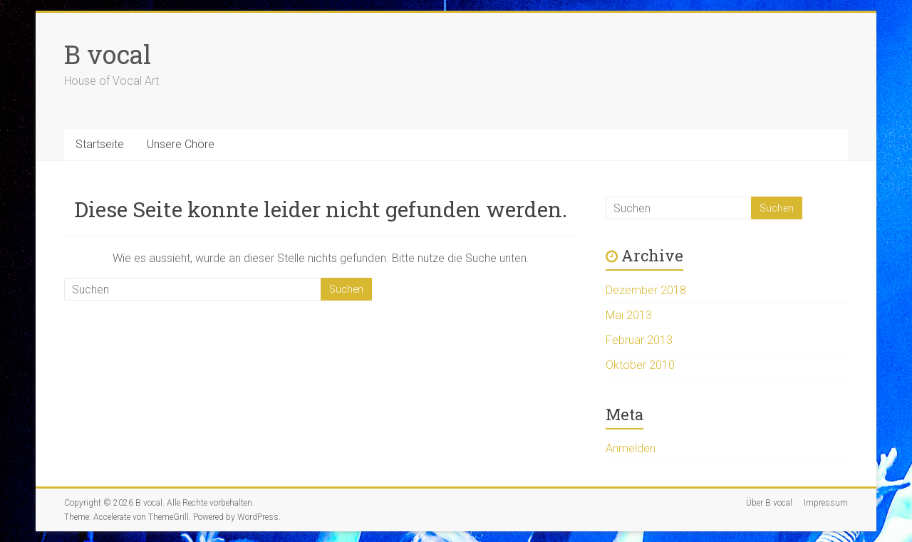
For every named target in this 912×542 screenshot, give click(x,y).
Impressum (826, 503)
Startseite (100, 144)
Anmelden (631, 448)
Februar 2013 (639, 340)
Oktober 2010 (640, 365)
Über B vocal (769, 503)
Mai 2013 (629, 315)
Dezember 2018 (646, 290)
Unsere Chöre (180, 144)
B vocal (107, 54)
